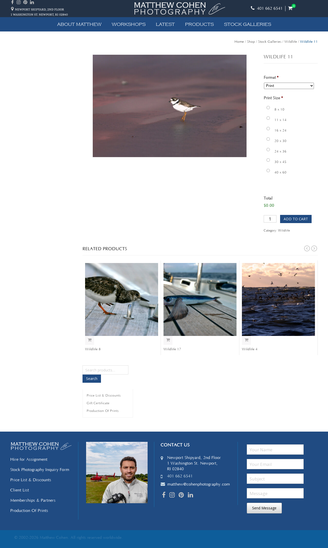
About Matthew (79, 24)
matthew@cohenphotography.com (198, 484)
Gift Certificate (98, 403)
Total (268, 198)
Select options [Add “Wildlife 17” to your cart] (167, 340)
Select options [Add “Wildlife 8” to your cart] (89, 340)
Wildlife (290, 41)
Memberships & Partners (33, 500)
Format (271, 77)
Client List (19, 490)
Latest (165, 24)
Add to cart (296, 218)
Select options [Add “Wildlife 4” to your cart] (246, 340)
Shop (251, 41)
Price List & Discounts (104, 395)
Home (239, 41)
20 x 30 (280, 141)
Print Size (273, 98)
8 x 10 (279, 109)
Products (199, 24)
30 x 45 (280, 162)
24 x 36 (280, 151)
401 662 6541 (267, 8)
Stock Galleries (247, 24)
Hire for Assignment (28, 459)
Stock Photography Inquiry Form (39, 469)
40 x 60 (280, 172)
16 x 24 (280, 130)
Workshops (129, 24)
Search (91, 378)
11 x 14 (280, 120)
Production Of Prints (103, 411)
